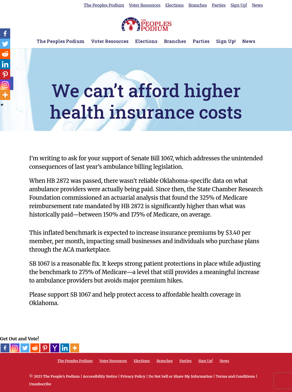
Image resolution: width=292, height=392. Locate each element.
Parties (219, 5)
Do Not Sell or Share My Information (180, 376)
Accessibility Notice (100, 376)
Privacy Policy (133, 376)
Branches (198, 5)
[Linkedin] (64, 347)
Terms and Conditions (235, 376)
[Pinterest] (44, 347)
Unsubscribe (40, 384)
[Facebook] (5, 347)
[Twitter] (24, 347)
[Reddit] (34, 347)
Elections (174, 5)
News (257, 5)
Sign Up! (238, 5)
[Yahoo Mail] (54, 347)
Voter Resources (144, 5)
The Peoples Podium (104, 5)
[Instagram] (14, 347)
